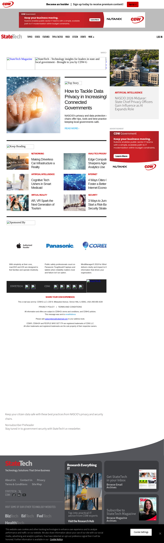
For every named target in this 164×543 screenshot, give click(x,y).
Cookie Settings (141, 532)
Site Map (37, 484)
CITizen (75, 37)
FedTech (44, 515)
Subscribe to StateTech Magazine (121, 512)
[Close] (160, 533)
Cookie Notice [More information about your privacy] (56, 539)
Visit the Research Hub (81, 521)
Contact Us (26, 480)
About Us (10, 480)
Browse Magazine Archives (117, 519)
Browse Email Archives (114, 486)
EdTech (27, 515)
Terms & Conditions (16, 484)
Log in (159, 36)
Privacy (41, 480)
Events (83, 37)
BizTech (11, 515)
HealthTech (14, 522)
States (37, 37)
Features (45, 37)
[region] (82, 533)
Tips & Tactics (57, 37)
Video (67, 37)
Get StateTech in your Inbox (117, 478)
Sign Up (131, 4)
